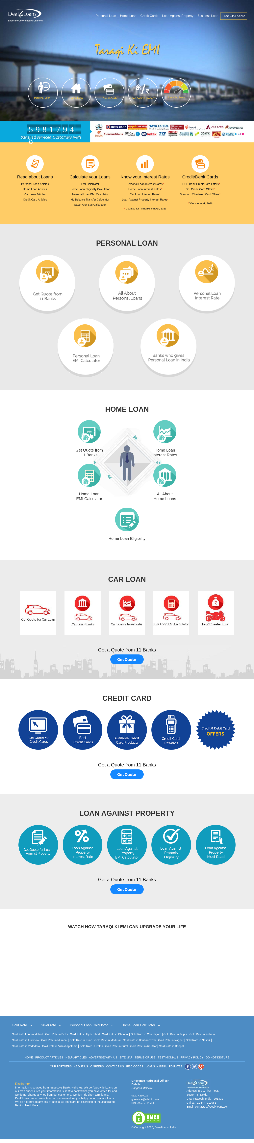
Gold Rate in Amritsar (143, 1050)
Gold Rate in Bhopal (171, 1050)
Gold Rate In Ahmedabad (27, 1038)
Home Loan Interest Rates (145, 189)
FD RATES (175, 1070)
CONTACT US (115, 1070)
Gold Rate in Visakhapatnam (59, 1050)
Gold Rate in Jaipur (175, 1038)
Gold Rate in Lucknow (25, 1044)
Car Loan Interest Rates (145, 194)
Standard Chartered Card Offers (200, 194)
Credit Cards (150, 16)
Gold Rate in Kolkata (202, 1038)
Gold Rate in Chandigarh (146, 1038)
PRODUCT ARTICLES (49, 1061)
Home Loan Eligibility (127, 542)
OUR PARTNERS (61, 1070)
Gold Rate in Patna (91, 1050)
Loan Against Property (178, 16)
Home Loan (128, 16)
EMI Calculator (90, 184)
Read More (31, 1109)
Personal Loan (106, 16)
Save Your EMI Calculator (90, 204)
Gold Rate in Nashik (198, 1044)
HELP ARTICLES (76, 1061)
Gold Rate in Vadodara (26, 1050)
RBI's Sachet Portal (142, 1107)
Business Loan (208, 16)
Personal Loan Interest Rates (145, 184)
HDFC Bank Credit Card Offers (200, 184)
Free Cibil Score (234, 16)
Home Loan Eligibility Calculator (90, 189)
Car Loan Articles (35, 194)
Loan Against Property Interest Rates (145, 199)
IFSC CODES (134, 1070)
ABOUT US (81, 1070)
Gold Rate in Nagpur (171, 1044)
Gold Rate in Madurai (107, 1044)
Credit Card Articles (35, 199)
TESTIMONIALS (168, 1061)
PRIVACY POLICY (191, 1061)
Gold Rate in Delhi (56, 1038)
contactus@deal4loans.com (212, 1110)
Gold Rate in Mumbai (54, 1044)
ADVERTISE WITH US (103, 1061)
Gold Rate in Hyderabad (85, 1038)
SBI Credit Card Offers (200, 189)
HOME (29, 1061)
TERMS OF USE (145, 1061)
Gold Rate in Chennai (115, 1038)
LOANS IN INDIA (155, 1070)
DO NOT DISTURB (217, 1061)
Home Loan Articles (35, 189)
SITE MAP (125, 1061)
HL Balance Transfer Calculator (90, 199)
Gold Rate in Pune (80, 1044)
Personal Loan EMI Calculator (90, 194)
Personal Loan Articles (35, 184)
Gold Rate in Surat (116, 1050)
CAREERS (97, 1070)
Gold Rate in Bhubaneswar (139, 1044)
